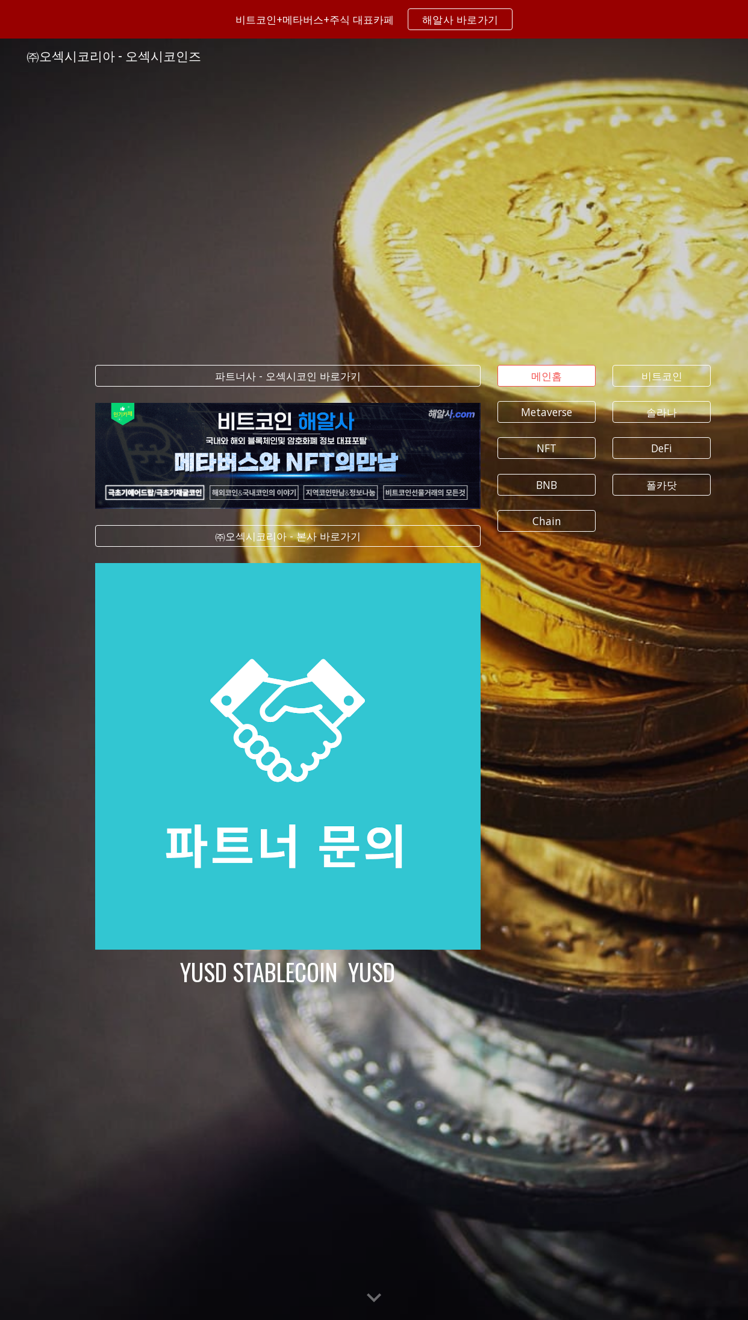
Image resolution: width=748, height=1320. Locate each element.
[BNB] (546, 484)
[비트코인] (661, 375)
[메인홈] (546, 375)
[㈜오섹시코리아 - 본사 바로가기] (288, 536)
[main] (288, 972)
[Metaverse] (546, 412)
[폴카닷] (661, 484)
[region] (374, 19)
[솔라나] (661, 412)
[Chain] (546, 521)
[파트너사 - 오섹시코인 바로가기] (288, 375)
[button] (374, 1298)
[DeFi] (661, 448)
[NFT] (546, 448)
